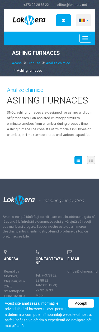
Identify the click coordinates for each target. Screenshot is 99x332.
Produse (33, 63)
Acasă (17, 63)
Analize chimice (58, 63)
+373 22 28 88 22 (36, 5)
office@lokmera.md (72, 5)
